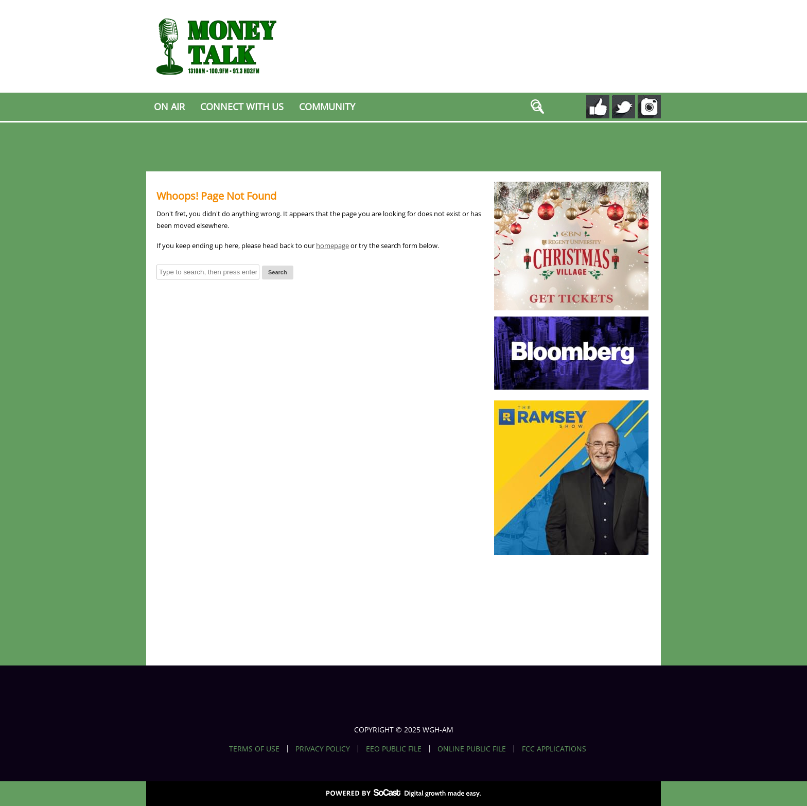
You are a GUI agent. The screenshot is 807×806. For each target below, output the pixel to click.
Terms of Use (254, 748)
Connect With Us (242, 106)
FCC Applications (554, 748)
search (538, 108)
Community (327, 106)
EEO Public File (394, 748)
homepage (332, 245)
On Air (169, 106)
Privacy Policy (322, 748)
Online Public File (471, 748)
